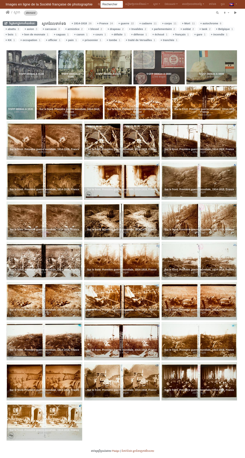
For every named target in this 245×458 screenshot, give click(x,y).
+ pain (71, 40)
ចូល (223, 4)
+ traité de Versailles (140, 40)
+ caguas (61, 34)
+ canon (80, 34)
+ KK (10, 40)
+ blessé (95, 28)
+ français (181, 34)
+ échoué (160, 34)
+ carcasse (51, 28)
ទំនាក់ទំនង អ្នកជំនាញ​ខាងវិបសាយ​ (137, 450)
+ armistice (74, 28)
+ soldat (187, 28)
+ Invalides (137, 28)
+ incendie (219, 34)
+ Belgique (224, 28)
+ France (105, 23)
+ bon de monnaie (35, 34)
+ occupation (30, 40)
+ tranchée (169, 40)
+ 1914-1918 (81, 23)
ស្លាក (155, 4)
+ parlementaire (163, 28)
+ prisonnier (91, 40)
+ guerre (126, 23)
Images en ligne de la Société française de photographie (49, 4)
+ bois (11, 34)
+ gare (199, 34)
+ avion (30, 28)
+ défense (139, 34)
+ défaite (118, 34)
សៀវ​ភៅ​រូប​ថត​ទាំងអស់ (135, 4)
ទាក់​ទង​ (212, 4)
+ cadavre (148, 23)
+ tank (205, 28)
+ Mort (188, 23)
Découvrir (170, 4)
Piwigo (115, 450)
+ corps (169, 23)
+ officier (53, 40)
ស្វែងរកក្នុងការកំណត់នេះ (20, 23)
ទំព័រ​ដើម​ (8, 12)
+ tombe (113, 40)
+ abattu (12, 28)
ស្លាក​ (17, 12)
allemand (30, 13)
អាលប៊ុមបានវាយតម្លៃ (192, 4)
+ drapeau (115, 28)
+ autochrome (210, 23)
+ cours (99, 34)
